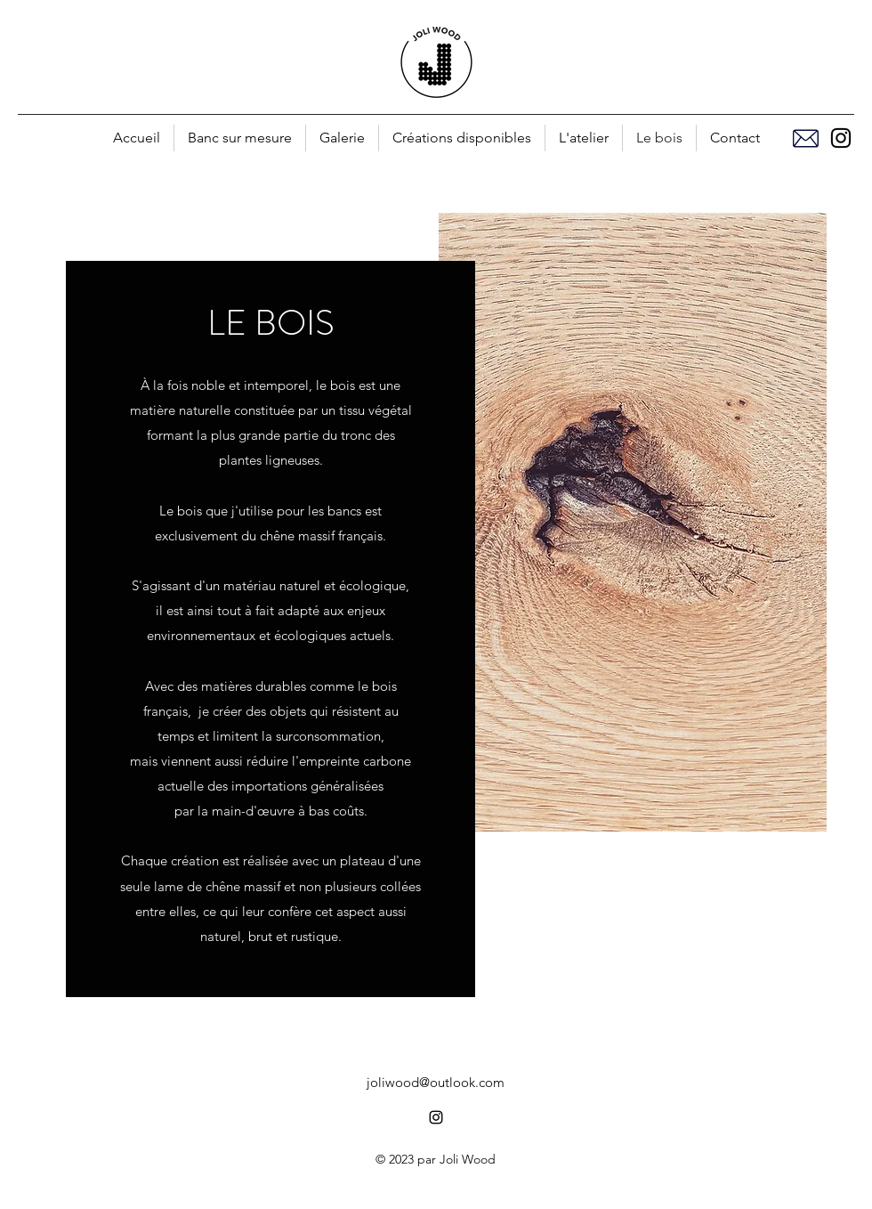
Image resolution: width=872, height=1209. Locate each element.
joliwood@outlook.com (436, 1082)
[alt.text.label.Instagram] (841, 138)
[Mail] (805, 138)
